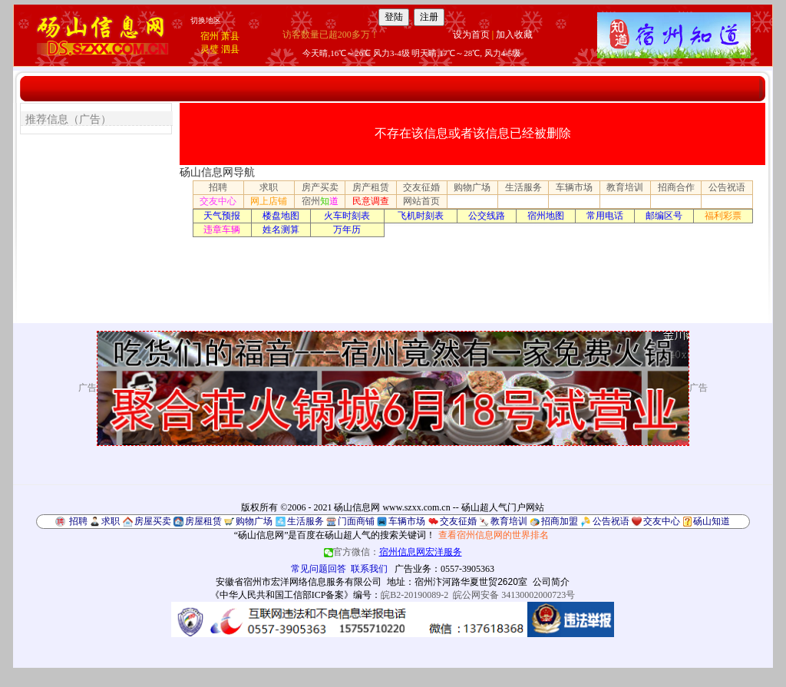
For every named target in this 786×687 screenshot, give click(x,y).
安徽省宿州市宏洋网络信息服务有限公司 (298, 581)
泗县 (230, 49)
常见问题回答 (318, 568)
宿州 (209, 36)
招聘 (218, 187)
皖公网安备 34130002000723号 (514, 595)
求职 (268, 187)
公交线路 (486, 215)
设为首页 (471, 34)
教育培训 (624, 187)
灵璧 (209, 49)
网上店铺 (268, 201)
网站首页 (421, 201)
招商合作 (676, 187)
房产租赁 (370, 187)
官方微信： (393, 552)
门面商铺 (356, 521)
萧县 (230, 36)
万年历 (347, 229)
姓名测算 (281, 229)
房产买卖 (320, 187)
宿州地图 (545, 215)
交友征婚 (421, 187)
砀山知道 (711, 521)
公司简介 (551, 581)
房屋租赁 (203, 521)
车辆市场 (574, 187)
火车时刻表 (347, 215)
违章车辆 (221, 229)
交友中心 (218, 201)
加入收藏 (514, 34)
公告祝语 (726, 187)
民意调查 (370, 201)
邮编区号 (664, 215)
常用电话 (604, 215)
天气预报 (221, 215)
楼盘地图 (281, 215)
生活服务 (523, 187)
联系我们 (369, 568)
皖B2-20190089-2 (414, 595)
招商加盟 (559, 521)
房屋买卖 (152, 521)
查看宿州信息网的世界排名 (493, 535)
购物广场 (472, 187)
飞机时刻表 (421, 215)
